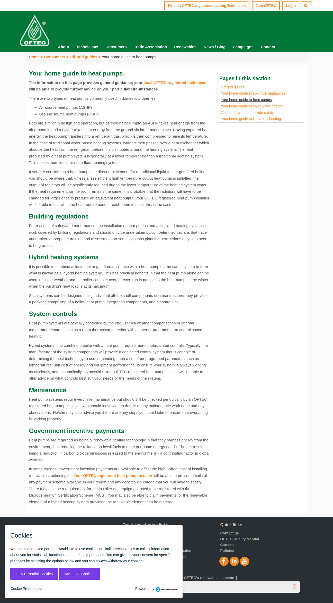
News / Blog (215, 47)
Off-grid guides (83, 57)
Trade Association (150, 47)
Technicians (87, 47)
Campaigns (243, 47)
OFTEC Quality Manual (239, 539)
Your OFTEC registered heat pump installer (113, 475)
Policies (227, 551)
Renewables (185, 47)
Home (34, 57)
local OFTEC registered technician (174, 82)
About (63, 47)
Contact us (229, 533)
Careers (227, 545)
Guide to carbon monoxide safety (247, 113)
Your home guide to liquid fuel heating (251, 119)
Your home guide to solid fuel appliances (253, 93)
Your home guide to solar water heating (252, 106)
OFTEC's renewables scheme (209, 578)
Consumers (116, 47)
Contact (268, 47)
